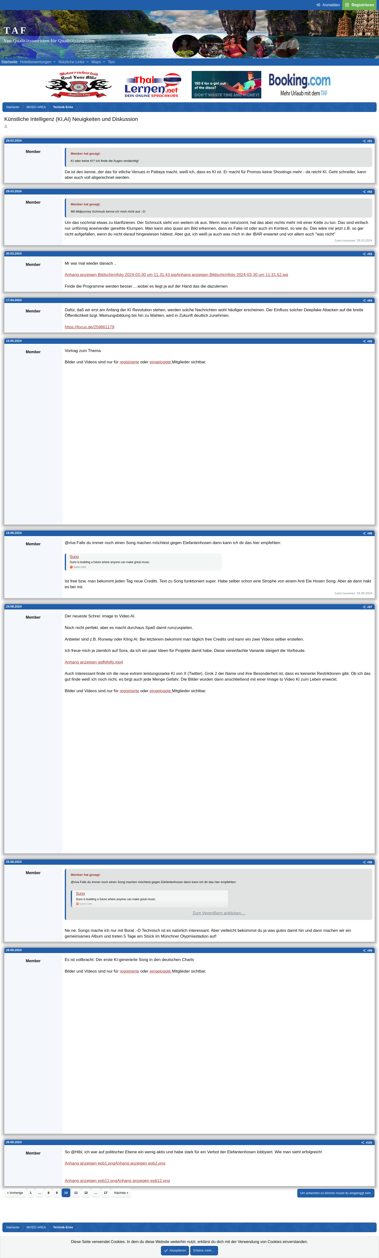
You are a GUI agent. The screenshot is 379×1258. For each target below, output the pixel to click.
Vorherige (16, 1193)
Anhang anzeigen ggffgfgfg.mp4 (94, 662)
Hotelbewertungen (35, 62)
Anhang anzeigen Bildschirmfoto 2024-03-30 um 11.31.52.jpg (232, 274)
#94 (369, 300)
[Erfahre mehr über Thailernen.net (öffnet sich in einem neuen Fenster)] (153, 97)
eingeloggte (161, 362)
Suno (74, 557)
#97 (369, 607)
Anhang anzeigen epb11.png (91, 1180)
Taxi (111, 62)
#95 (369, 341)
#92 (369, 192)
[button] (54, 62)
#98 (369, 862)
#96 (369, 533)
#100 (369, 1142)
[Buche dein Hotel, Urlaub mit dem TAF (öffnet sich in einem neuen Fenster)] (299, 97)
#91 (369, 141)
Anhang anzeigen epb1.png (90, 1163)
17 (105, 1193)
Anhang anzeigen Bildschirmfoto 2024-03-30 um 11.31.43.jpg (120, 274)
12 (86, 1193)
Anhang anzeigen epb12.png (143, 1180)
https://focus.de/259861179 (89, 327)
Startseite (9, 62)
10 (66, 1193)
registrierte (129, 362)
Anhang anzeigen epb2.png (140, 1163)
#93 (369, 254)
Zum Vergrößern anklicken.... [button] (219, 913)
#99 (369, 950)
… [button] (39, 1193)
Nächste (120, 1193)
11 (76, 1193)
